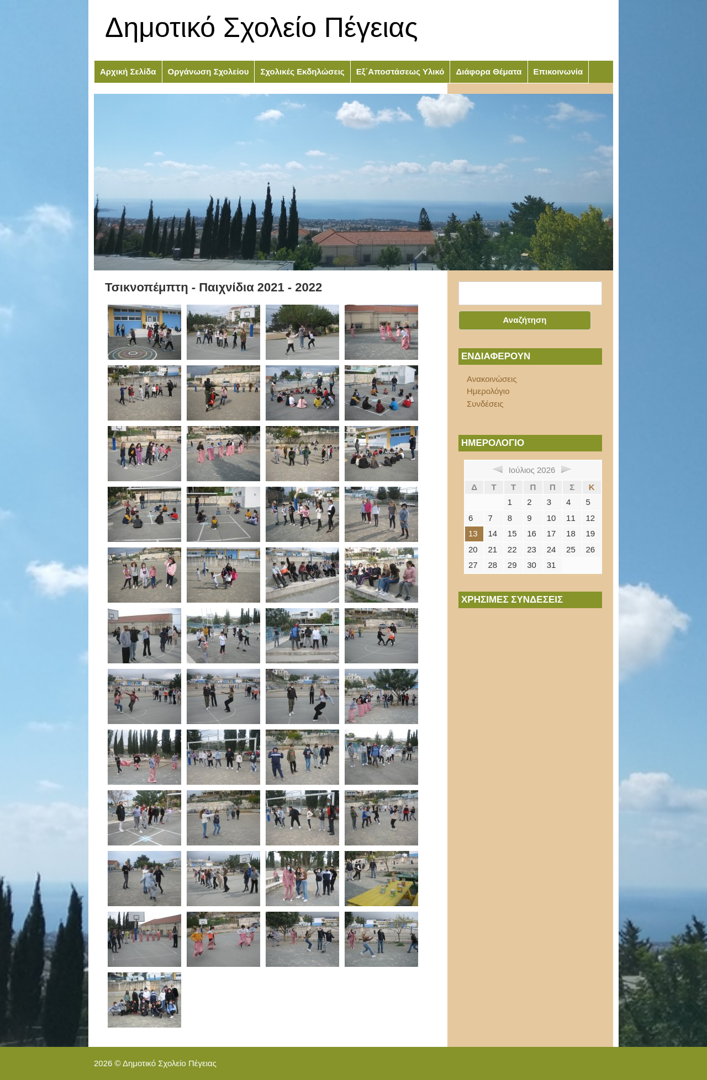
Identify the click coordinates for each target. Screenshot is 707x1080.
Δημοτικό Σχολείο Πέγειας (261, 27)
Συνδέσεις (485, 403)
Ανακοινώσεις (492, 379)
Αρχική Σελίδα (128, 71)
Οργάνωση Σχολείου (208, 71)
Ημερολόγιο (488, 391)
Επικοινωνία (558, 71)
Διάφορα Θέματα (488, 71)
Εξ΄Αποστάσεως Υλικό (400, 71)
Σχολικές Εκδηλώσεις (302, 71)
